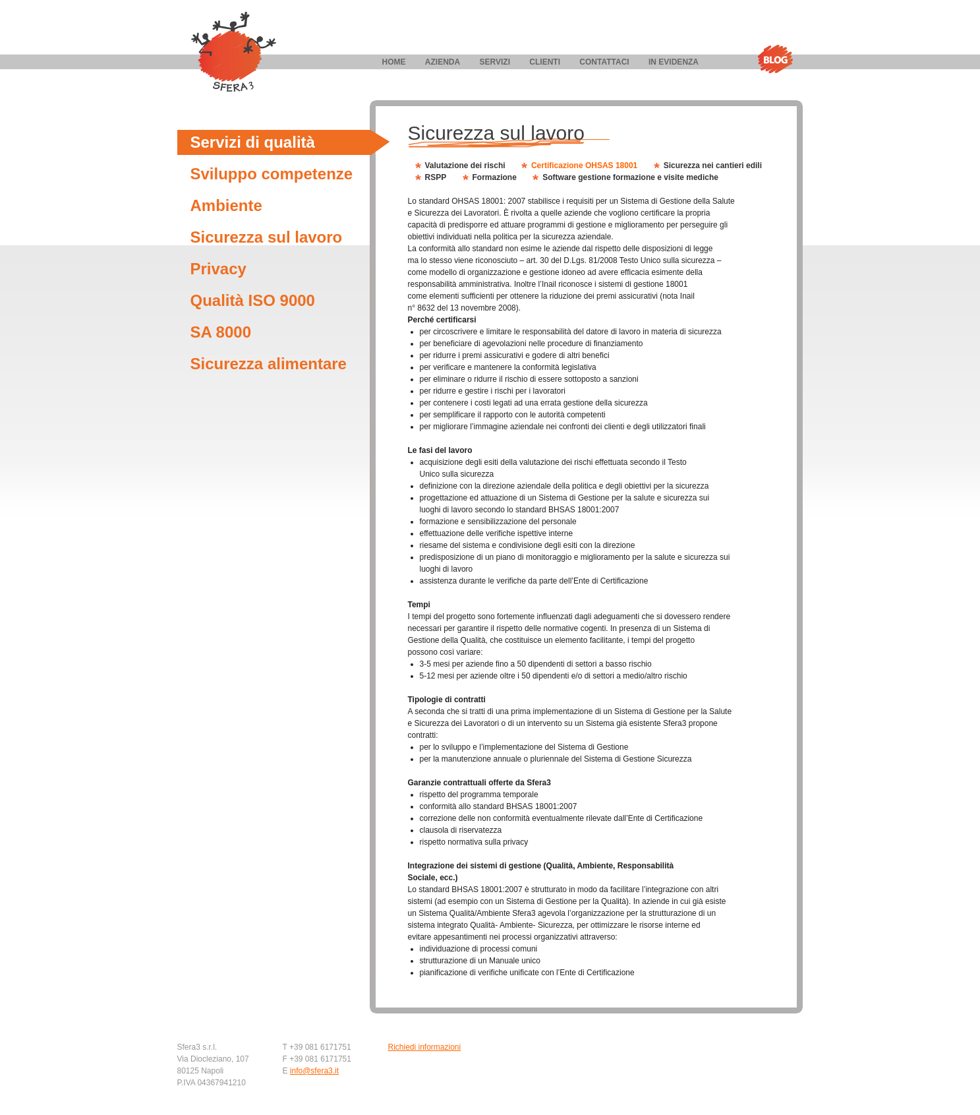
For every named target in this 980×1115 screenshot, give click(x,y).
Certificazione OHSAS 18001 (584, 165)
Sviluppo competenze (271, 174)
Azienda (442, 62)
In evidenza (674, 62)
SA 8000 (221, 332)
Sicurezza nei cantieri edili (713, 165)
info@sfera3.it (314, 1070)
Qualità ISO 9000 (252, 300)
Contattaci (604, 62)
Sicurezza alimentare (268, 364)
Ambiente (226, 205)
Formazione (495, 177)
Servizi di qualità (252, 142)
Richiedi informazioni (424, 1047)
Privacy (218, 269)
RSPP (436, 177)
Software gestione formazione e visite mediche (630, 177)
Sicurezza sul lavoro (266, 237)
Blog (775, 59)
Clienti (544, 62)
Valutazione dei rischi (465, 165)
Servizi (495, 62)
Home (394, 62)
